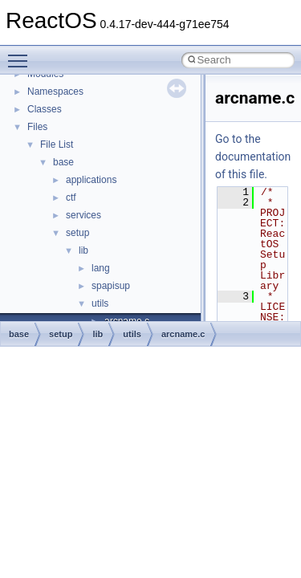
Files (37, 126)
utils (100, 303)
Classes (44, 109)
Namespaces (55, 91)
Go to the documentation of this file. (253, 156)
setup (77, 232)
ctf (71, 197)
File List (56, 144)
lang (101, 268)
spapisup (111, 285)
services (83, 215)
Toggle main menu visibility (21, 54)
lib (83, 250)
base (63, 162)
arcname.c (183, 334)
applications (91, 179)
